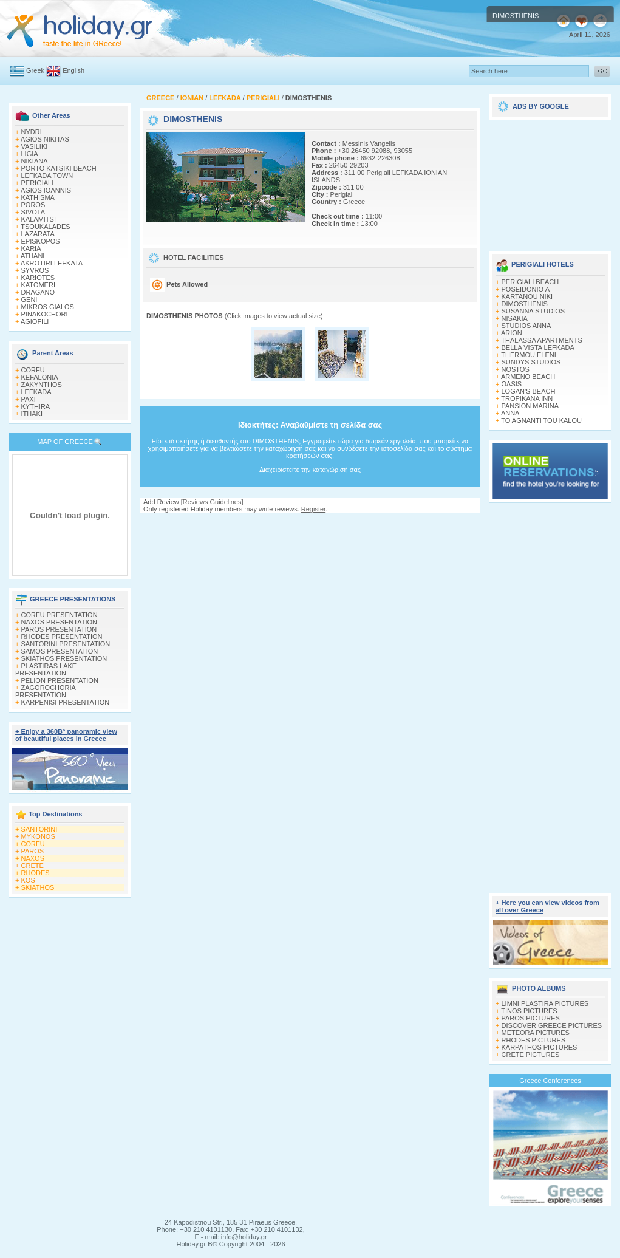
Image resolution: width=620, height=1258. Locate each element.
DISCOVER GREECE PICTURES (552, 1025)
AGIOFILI (35, 321)
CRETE (32, 865)
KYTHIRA (35, 406)
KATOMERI (38, 285)
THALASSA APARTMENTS (541, 340)
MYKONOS (38, 836)
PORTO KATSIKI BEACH (59, 168)
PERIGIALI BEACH (530, 281)
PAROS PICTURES (531, 1018)
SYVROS (35, 270)
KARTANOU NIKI (527, 296)
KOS (28, 880)
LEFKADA (36, 391)
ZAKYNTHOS (41, 384)
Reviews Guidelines (212, 501)
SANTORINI (39, 829)
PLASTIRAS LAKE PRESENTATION (46, 669)
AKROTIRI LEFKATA (52, 263)
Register (313, 509)
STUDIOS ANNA (526, 325)
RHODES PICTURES (534, 1040)
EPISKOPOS (40, 241)
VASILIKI (34, 146)
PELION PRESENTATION (59, 680)
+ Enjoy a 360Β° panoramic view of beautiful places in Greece (66, 735)
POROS (33, 204)
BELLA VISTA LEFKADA (538, 347)
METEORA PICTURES (536, 1032)
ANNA (510, 413)
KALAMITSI (38, 219)
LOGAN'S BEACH (529, 391)
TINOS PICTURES (529, 1010)
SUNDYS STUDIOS (531, 362)
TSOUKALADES (45, 226)
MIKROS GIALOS (47, 306)
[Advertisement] (310, 524)
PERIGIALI (37, 182)
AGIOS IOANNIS (46, 190)
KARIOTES (38, 277)
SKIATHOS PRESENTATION (64, 658)
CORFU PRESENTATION (59, 614)
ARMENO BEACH (528, 376)
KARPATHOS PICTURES (539, 1047)
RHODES (35, 873)
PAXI (28, 399)
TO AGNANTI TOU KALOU (541, 420)
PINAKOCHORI (44, 314)
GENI (29, 299)
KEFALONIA (39, 377)
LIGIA (29, 153)
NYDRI (31, 131)
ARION (511, 333)
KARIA (31, 248)
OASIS (512, 384)
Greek (35, 70)
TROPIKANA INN (527, 398)
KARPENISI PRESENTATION (65, 702)
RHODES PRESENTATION (62, 636)
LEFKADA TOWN (47, 175)
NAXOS (33, 858)
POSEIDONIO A (526, 289)
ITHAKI (32, 413)
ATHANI (33, 255)
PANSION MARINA (530, 405)
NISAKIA (515, 318)
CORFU (33, 370)
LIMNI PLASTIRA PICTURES (545, 1003)
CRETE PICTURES (531, 1054)
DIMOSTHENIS (525, 303)
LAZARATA (38, 234)
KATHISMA (38, 197)
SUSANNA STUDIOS (533, 311)
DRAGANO (38, 292)
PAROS (32, 851)
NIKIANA (34, 161)
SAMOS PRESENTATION (59, 651)
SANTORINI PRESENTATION (66, 644)
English (73, 70)
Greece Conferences (550, 1080)
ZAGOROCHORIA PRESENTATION (45, 691)
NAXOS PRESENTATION (59, 622)
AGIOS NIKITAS (45, 139)
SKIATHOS (38, 887)
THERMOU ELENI (528, 354)
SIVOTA (33, 212)
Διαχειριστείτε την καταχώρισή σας (310, 469)
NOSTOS (516, 369)
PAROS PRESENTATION (59, 629)
